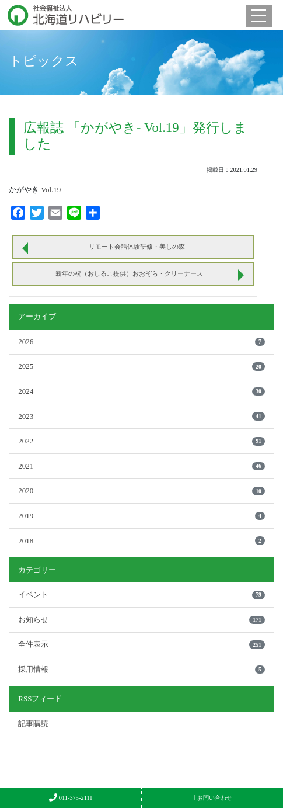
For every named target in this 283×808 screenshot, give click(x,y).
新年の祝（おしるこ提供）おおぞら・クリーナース (129, 273)
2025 (141, 366)
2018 (141, 540)
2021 (141, 466)
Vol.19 (51, 189)
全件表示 (141, 644)
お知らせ (141, 619)
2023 (141, 416)
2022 (141, 440)
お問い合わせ (212, 798)
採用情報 (141, 669)
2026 (141, 341)
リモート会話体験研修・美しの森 (137, 246)
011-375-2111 (71, 798)
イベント (141, 594)
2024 (141, 391)
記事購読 (33, 723)
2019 (141, 515)
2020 (141, 490)
